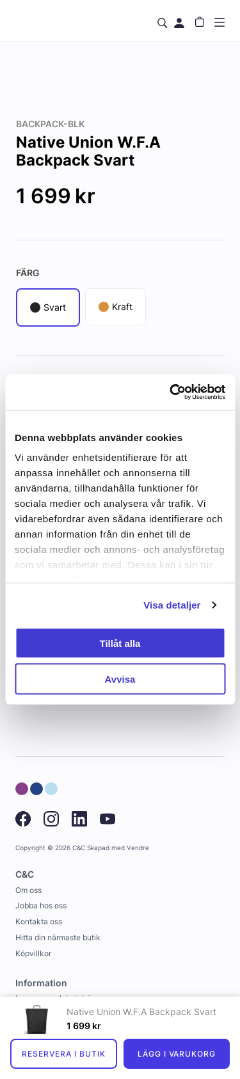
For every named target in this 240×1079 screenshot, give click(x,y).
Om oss (28, 890)
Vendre (138, 847)
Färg (28, 272)
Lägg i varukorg (177, 1054)
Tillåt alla (120, 642)
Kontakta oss (38, 921)
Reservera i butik (63, 1054)
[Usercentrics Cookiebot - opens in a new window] (170, 392)
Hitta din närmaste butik (57, 937)
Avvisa (120, 679)
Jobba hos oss (41, 905)
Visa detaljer (171, 605)
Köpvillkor (33, 953)
